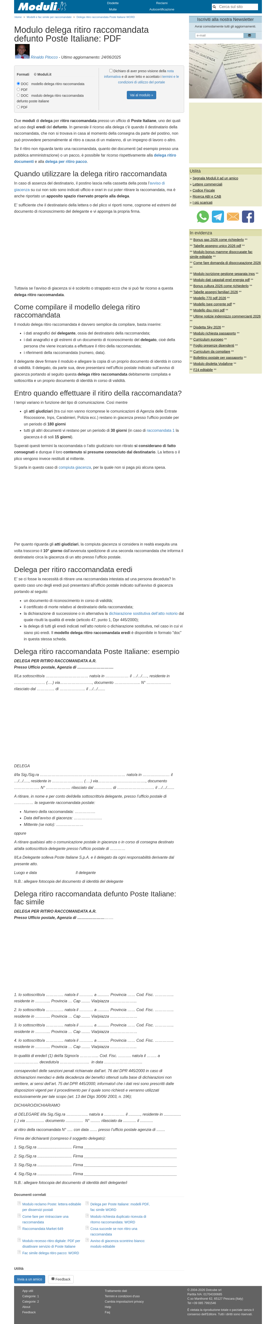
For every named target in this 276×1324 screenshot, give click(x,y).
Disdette (113, 3)
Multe (113, 9)
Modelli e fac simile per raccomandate (49, 17)
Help (108, 1307)
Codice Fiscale (204, 190)
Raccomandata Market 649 (42, 1229)
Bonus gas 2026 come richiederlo (218, 240)
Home (18, 17)
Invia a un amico (29, 1279)
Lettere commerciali (207, 184)
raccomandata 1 (161, 430)
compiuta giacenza (75, 467)
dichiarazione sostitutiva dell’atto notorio (143, 613)
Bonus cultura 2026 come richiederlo (221, 286)
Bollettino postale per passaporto (218, 358)
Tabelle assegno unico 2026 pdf (217, 246)
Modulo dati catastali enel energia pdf (221, 280)
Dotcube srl (213, 1290)
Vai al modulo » (141, 95)
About (26, 1307)
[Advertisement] (99, 251)
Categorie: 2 (30, 1301)
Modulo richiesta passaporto (214, 333)
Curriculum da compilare (211, 351)
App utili (27, 1291)
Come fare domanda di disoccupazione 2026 (227, 263)
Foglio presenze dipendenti (213, 345)
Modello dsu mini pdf (208, 310)
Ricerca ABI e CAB (207, 196)
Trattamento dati (116, 1291)
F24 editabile (203, 370)
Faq (107, 1312)
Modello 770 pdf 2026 (209, 298)
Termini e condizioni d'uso (122, 1296)
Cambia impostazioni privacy (124, 1301)
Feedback (60, 1279)
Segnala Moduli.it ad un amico (215, 178)
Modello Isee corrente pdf (212, 304)
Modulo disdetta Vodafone (213, 364)
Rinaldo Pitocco (44, 57)
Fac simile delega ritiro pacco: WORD (50, 1253)
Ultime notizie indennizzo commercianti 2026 (227, 316)
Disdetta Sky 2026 (207, 327)
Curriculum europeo (208, 339)
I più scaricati (203, 202)
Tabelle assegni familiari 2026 (215, 292)
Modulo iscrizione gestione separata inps (224, 274)
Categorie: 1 (30, 1296)
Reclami (162, 3)
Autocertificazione (161, 9)
